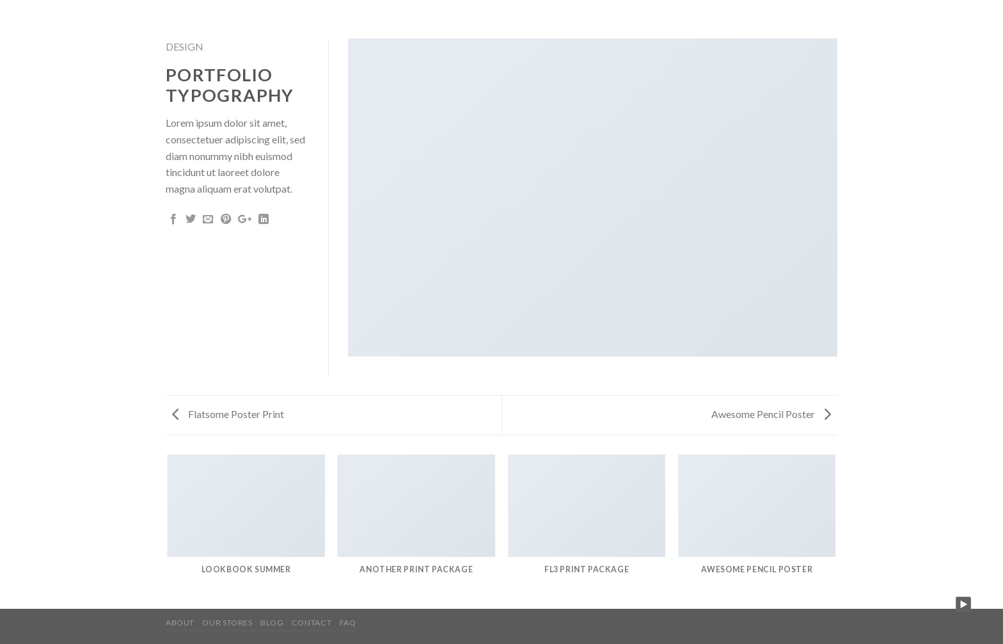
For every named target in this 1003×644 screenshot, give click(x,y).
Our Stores (227, 622)
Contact (311, 622)
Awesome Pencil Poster (771, 414)
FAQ (348, 622)
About (180, 622)
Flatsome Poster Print (228, 414)
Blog (271, 622)
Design (184, 46)
